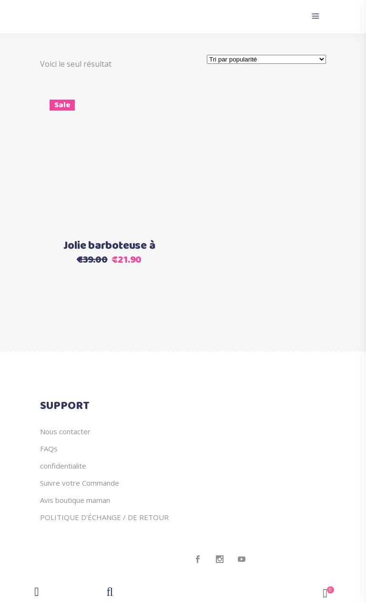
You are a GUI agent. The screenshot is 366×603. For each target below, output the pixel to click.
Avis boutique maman (75, 500)
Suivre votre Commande (79, 483)
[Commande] (266, 59)
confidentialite (63, 465)
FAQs (49, 448)
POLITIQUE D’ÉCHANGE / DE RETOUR (104, 517)
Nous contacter (65, 431)
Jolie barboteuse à (109, 246)
